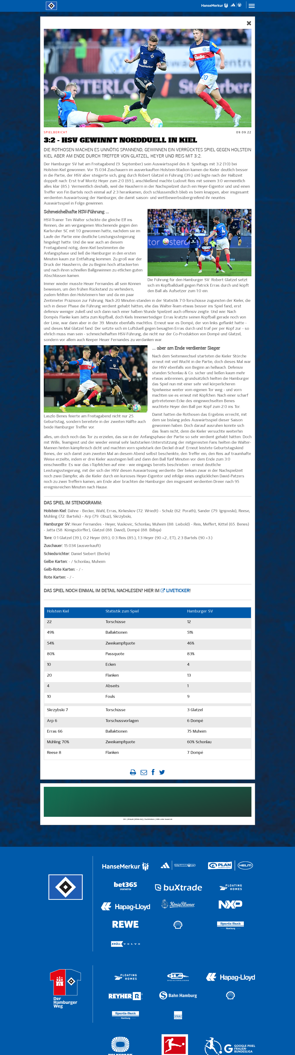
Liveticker (177, 591)
